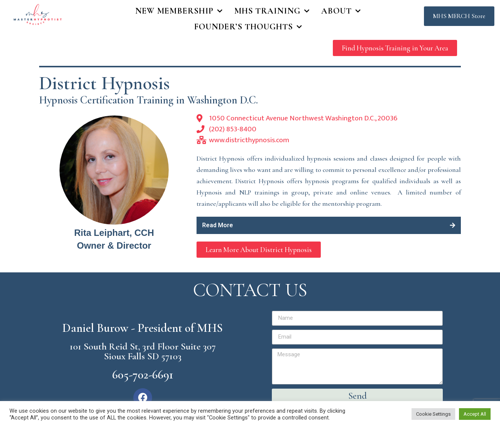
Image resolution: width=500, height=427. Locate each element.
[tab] (329, 225)
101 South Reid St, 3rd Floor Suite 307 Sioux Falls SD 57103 (143, 351)
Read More (217, 225)
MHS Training (272, 11)
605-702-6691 (142, 374)
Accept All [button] (474, 414)
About (341, 11)
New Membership (179, 11)
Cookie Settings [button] (433, 414)
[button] (459, 16)
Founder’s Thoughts (248, 27)
